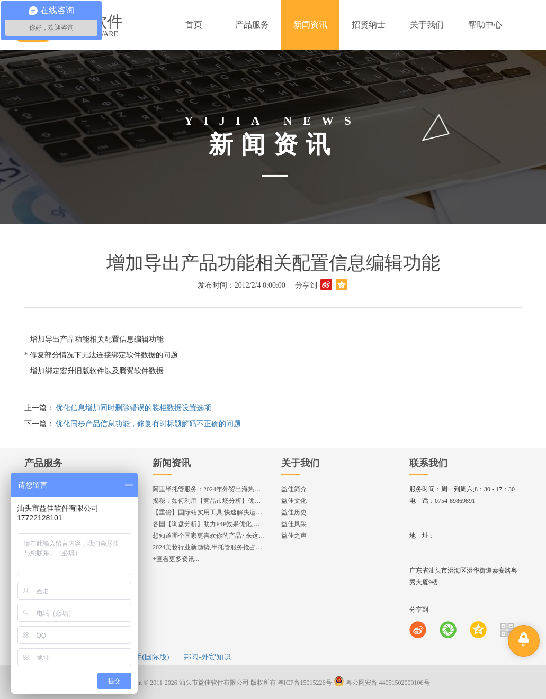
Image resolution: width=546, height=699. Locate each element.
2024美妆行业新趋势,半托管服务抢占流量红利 (217, 547)
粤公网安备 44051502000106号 (382, 682)
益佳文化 (294, 500)
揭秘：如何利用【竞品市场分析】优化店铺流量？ (222, 500)
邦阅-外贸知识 (207, 657)
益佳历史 (294, 512)
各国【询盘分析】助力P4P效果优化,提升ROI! (216, 524)
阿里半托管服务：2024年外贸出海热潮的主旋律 (219, 489)
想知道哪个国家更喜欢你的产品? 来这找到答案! (219, 535)
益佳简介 (294, 489)
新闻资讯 (172, 463)
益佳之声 (294, 535)
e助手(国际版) (146, 657)
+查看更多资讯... (176, 559)
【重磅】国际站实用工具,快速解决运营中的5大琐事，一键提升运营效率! (254, 512)
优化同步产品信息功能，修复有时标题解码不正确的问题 (148, 424)
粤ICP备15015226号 (305, 682)
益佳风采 (294, 524)
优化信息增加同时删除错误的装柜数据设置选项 (133, 408)
